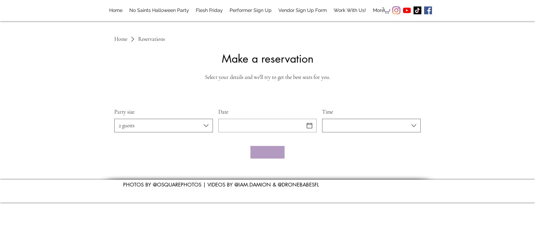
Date (223, 112)
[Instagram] (396, 10)
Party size (124, 112)
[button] (386, 10)
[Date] (261, 125)
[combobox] (163, 125)
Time (327, 112)
